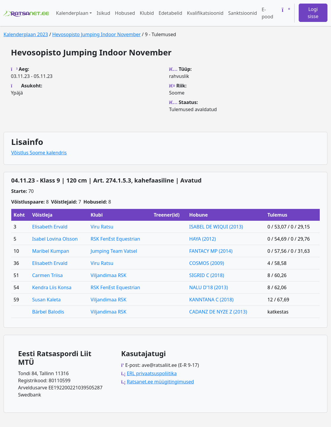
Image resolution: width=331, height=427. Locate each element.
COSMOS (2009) (206, 263)
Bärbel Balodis (48, 311)
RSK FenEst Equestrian (115, 239)
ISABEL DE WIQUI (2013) (216, 226)
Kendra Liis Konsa (52, 287)
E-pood (267, 13)
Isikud (103, 13)
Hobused (125, 13)
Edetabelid (170, 13)
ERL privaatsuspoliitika (152, 373)
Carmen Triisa (47, 275)
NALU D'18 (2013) (208, 287)
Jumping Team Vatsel (114, 251)
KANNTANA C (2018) (211, 299)
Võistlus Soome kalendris (39, 152)
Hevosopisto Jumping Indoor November (96, 34)
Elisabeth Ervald (50, 226)
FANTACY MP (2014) (211, 251)
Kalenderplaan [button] (72, 13)
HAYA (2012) (202, 239)
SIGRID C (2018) (206, 275)
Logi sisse (313, 13)
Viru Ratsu (102, 226)
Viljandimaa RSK (109, 275)
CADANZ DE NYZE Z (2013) (218, 311)
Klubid (147, 13)
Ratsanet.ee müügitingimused (160, 381)
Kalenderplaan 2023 (26, 34)
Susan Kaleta (46, 299)
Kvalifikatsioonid (205, 13)
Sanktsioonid (242, 13)
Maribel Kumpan (50, 251)
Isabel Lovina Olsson (55, 239)
